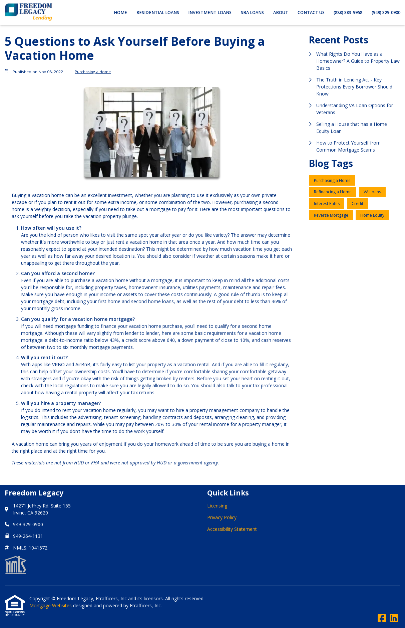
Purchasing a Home (93, 71)
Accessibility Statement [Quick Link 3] (232, 529)
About (280, 12)
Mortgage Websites (51, 605)
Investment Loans (210, 12)
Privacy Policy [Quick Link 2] (222, 517)
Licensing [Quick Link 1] (217, 505)
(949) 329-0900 (386, 12)
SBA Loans (252, 12)
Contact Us (311, 12)
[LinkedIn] (394, 618)
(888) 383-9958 (348, 12)
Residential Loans (157, 12)
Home (120, 12)
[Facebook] (382, 618)
